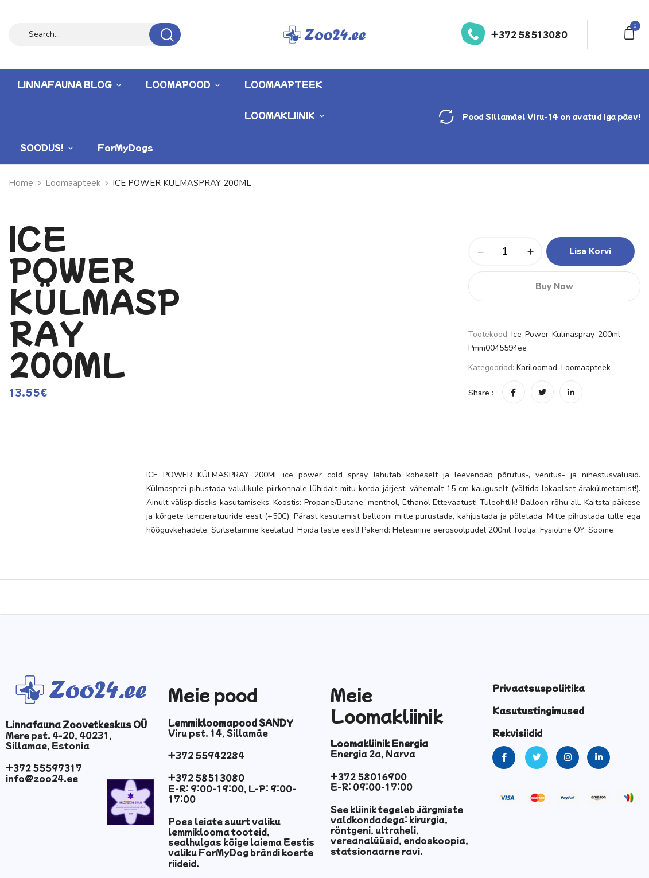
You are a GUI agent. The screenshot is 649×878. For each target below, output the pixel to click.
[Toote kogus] (505, 251)
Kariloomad (536, 367)
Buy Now (554, 286)
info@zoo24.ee (42, 778)
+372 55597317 (44, 768)
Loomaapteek (586, 367)
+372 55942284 (206, 755)
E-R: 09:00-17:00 (372, 786)
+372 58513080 (529, 34)
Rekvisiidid (517, 733)
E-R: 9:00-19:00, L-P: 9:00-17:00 (232, 794)
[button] (631, 32)
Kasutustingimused (538, 710)
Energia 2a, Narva (373, 753)
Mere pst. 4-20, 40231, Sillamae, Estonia (59, 740)
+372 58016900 (369, 776)
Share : (480, 392)
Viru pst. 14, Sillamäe (218, 733)
